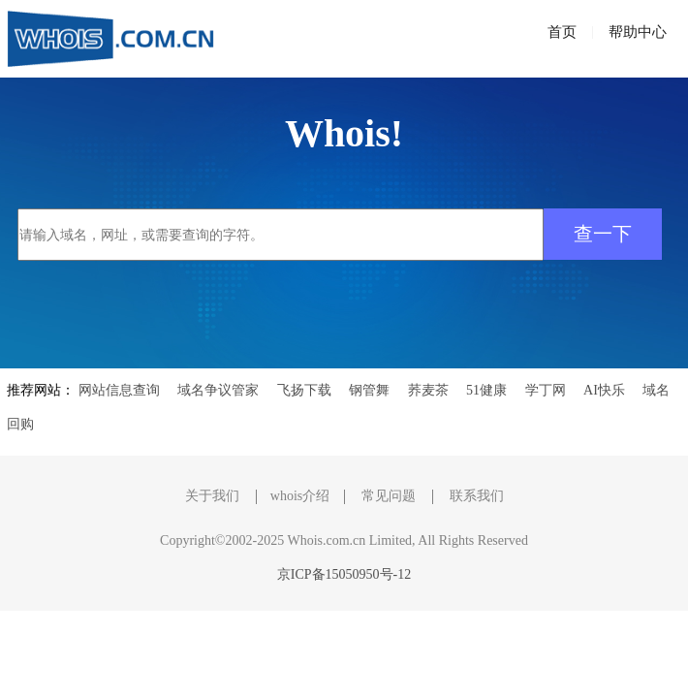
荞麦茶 (428, 390)
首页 (562, 32)
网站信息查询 (119, 390)
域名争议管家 (218, 390)
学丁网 (545, 390)
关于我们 (212, 496)
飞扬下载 (304, 390)
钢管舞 (369, 390)
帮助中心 (638, 32)
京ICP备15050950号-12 (344, 574)
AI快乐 (604, 390)
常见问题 (388, 496)
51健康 (486, 390)
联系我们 (477, 496)
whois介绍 (299, 496)
